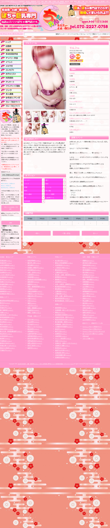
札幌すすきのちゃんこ (7, 282)
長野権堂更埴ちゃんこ (35, 336)
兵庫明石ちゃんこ (61, 334)
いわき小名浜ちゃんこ (7, 275)
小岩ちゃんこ (32, 298)
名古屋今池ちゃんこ (61, 261)
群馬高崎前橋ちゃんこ (7, 317)
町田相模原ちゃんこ (6, 327)
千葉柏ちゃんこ (33, 289)
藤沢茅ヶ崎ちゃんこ (34, 263)
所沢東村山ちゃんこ (34, 270)
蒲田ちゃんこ (32, 303)
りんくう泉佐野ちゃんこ (63, 338)
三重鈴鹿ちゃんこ (61, 294)
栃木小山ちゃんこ (6, 324)
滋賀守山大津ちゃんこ (62, 350)
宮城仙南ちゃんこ (6, 261)
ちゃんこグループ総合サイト (92, 327)
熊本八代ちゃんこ (88, 305)
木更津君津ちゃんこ (6, 336)
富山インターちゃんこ (35, 327)
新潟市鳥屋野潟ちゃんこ (36, 338)
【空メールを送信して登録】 (11, 208)
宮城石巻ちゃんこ (6, 263)
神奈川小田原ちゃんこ (7, 348)
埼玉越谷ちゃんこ (33, 265)
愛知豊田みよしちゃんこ (63, 289)
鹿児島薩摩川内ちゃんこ (90, 277)
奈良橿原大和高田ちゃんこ (64, 315)
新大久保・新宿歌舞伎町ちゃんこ (11, 331)
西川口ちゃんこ (5, 303)
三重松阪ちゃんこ (61, 291)
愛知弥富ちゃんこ (61, 270)
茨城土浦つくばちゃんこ (8, 345)
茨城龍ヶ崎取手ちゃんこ (36, 268)
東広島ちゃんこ (87, 303)
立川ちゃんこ (4, 305)
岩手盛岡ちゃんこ (6, 287)
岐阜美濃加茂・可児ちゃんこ (64, 301)
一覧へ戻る (66, 233)
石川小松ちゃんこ (33, 319)
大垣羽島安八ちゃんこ (62, 265)
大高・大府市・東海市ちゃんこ (65, 284)
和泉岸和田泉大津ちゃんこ (64, 319)
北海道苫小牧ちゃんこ (7, 294)
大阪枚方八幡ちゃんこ (62, 345)
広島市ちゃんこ (87, 289)
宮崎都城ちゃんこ (88, 282)
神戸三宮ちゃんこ (61, 331)
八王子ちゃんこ (33, 305)
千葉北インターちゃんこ (36, 294)
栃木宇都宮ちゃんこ (6, 319)
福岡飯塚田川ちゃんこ (89, 291)
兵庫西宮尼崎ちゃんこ (62, 357)
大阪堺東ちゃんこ (61, 336)
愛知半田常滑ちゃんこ (62, 298)
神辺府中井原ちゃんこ (89, 317)
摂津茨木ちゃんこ (61, 348)
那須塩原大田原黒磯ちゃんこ (37, 279)
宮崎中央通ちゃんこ (89, 308)
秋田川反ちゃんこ (6, 270)
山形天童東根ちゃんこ (7, 265)
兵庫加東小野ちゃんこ (62, 353)
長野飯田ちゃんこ (33, 331)
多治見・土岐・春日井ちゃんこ (65, 275)
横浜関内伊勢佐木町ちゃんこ (9, 301)
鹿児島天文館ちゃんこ (89, 263)
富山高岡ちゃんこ (33, 322)
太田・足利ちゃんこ (34, 272)
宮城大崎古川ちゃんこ (7, 268)
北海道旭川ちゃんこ (6, 277)
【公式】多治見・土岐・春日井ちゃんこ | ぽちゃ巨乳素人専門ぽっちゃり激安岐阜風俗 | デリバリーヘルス (46, 364)
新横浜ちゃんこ (33, 284)
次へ (95, 233)
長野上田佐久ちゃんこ (35, 343)
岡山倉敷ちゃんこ (88, 301)
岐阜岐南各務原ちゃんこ (63, 287)
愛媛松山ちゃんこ (88, 261)
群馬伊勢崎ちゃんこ (34, 261)
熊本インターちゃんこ (89, 268)
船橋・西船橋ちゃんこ (35, 308)
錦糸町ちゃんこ (5, 338)
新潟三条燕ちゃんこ (34, 345)
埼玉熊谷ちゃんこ (6, 322)
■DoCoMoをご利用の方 (8, 183)
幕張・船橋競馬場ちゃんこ (36, 287)
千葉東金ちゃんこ (6, 341)
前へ (37, 233)
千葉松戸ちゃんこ (6, 350)
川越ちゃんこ (4, 312)
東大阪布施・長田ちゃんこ (64, 322)
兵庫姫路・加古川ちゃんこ (64, 324)
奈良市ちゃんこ (60, 329)
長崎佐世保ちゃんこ (89, 265)
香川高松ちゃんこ (88, 272)
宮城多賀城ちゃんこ (6, 284)
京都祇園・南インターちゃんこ (65, 310)
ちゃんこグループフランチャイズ (93, 331)
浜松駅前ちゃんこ (61, 282)
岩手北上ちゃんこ (6, 279)
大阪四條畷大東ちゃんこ (63, 355)
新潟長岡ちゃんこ (33, 329)
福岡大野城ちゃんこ (89, 296)
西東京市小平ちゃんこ (35, 296)
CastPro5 (97, 364)
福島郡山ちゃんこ (6, 289)
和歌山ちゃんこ (60, 312)
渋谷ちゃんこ (32, 301)
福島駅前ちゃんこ (6, 291)
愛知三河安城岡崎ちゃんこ (64, 263)
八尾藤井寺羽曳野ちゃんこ (64, 327)
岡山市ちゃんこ (87, 310)
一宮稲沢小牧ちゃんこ (62, 268)
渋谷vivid (85, 336)
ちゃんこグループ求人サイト (92, 329)
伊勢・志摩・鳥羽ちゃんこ (64, 296)
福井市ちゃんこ (33, 348)
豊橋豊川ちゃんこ (61, 279)
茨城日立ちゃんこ (33, 310)
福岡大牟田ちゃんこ (89, 313)
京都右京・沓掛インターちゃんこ (66, 343)
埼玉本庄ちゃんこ (6, 334)
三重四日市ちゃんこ (61, 272)
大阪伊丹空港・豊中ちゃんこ (64, 317)
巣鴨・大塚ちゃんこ (34, 313)
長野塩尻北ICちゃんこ (35, 341)
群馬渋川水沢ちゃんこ (7, 343)
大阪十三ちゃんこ (61, 341)
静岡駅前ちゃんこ (61, 277)
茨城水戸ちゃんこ (6, 308)
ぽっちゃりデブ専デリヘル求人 (92, 334)
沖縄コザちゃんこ (88, 315)
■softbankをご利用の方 (8, 188)
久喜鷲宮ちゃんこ (33, 275)
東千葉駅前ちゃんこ (6, 310)
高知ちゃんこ (86, 298)
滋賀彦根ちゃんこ (61, 308)
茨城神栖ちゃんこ (33, 277)
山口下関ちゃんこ (88, 294)
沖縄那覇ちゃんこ (88, 284)
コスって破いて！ (88, 338)
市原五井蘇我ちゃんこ (35, 291)
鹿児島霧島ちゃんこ (89, 270)
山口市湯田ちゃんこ (89, 320)
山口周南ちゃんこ (88, 287)
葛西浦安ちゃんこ (33, 282)
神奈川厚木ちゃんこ (6, 329)
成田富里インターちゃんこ (9, 315)
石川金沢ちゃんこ (33, 324)
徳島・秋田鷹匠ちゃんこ (90, 279)
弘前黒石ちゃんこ (6, 272)
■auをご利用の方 (6, 186)
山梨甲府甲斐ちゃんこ (35, 334)
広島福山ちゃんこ (88, 275)
